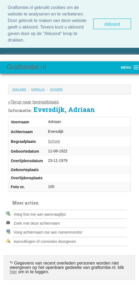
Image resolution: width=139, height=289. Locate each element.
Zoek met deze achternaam (37, 222)
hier (13, 271)
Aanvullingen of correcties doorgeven (45, 240)
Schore (56, 88)
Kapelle (38, 88)
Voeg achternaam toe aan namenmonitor (48, 232)
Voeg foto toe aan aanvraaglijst (40, 213)
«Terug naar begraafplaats (33, 101)
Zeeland (19, 88)
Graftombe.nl (26, 66)
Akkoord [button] (112, 24)
